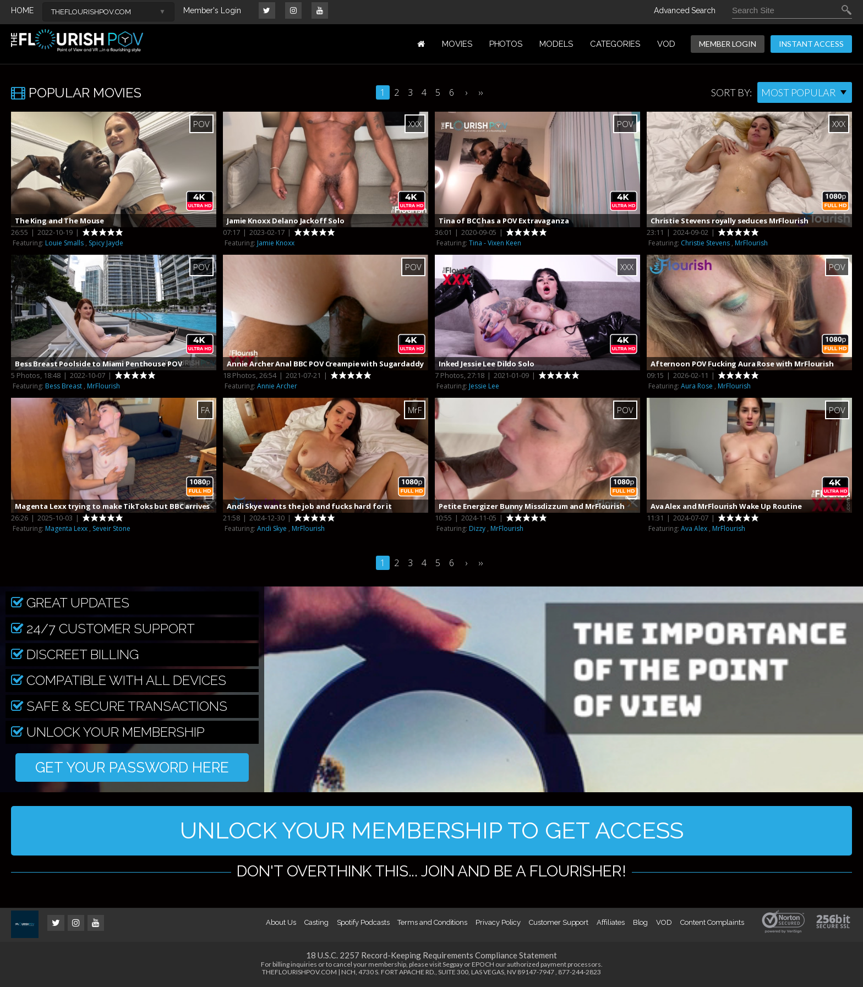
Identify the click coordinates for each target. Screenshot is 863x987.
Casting (316, 922)
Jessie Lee (484, 386)
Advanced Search (684, 10)
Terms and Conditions (432, 922)
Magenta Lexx (66, 528)
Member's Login (212, 10)
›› (480, 92)
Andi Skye (272, 528)
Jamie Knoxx (275, 243)
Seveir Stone (111, 528)
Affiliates (610, 922)
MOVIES (457, 44)
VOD (666, 44)
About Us (281, 922)
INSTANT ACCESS (811, 43)
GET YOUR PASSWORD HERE (132, 767)
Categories (615, 44)
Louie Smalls (64, 243)
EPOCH (483, 964)
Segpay (453, 964)
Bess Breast (63, 386)
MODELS (556, 44)
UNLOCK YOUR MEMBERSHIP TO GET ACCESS (432, 830)
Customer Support (558, 922)
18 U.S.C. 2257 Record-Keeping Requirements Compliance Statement (431, 955)
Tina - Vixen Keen (495, 243)
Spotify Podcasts (363, 922)
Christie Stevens (705, 243)
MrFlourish (751, 243)
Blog (640, 922)
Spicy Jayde (106, 243)
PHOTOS (506, 44)
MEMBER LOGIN (727, 43)
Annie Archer (277, 386)
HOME (22, 10)
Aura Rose (697, 386)
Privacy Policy (498, 922)
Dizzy (477, 528)
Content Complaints (712, 922)
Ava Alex (694, 528)
